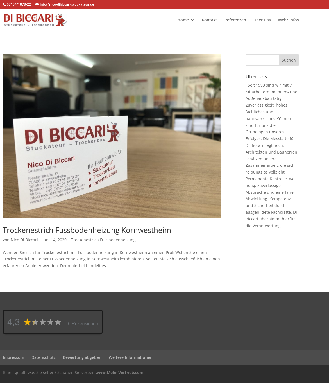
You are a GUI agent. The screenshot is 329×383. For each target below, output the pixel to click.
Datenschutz (43, 357)
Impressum (13, 357)
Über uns (262, 20)
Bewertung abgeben (82, 357)
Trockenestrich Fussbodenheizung (103, 239)
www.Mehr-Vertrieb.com (120, 372)
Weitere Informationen (131, 357)
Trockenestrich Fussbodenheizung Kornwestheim (87, 230)
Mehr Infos (288, 20)
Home (183, 20)
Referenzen (235, 20)
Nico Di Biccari (24, 239)
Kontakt (209, 20)
